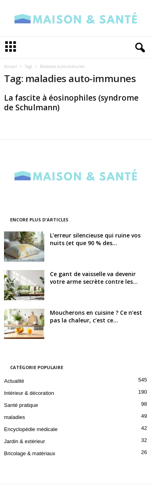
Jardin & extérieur (24, 442)
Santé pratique (21, 406)
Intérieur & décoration (29, 394)
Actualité (14, 382)
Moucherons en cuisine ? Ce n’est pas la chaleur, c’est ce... (96, 317)
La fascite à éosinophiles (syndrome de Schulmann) (71, 103)
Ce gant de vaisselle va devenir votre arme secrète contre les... (94, 278)
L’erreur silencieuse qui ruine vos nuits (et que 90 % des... (95, 240)
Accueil (10, 67)
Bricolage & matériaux (29, 454)
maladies (14, 418)
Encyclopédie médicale (31, 430)
